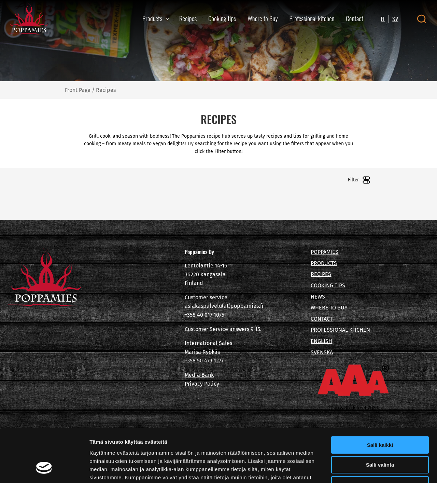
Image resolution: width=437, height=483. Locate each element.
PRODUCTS (324, 263)
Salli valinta (380, 420)
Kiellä (380, 439)
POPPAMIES (324, 252)
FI (383, 19)
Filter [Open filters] (359, 180)
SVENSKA (322, 352)
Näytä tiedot (365, 469)
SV (395, 19)
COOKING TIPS (328, 285)
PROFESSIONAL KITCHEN (340, 330)
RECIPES (321, 274)
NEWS (318, 296)
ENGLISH (321, 341)
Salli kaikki (380, 399)
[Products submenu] (167, 18)
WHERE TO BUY (329, 307)
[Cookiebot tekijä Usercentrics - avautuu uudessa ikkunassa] (44, 470)
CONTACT (322, 319)
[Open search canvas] (421, 19)
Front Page (77, 90)
